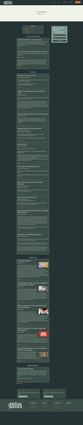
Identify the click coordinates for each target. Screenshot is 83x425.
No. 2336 (23, 324)
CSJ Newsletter (22, 390)
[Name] (59, 35)
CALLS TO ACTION (29, 28)
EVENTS (26, 29)
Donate (78, 2)
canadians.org (20, 47)
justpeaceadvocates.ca (22, 162)
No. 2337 (23, 344)
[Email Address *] (59, 38)
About (59, 2)
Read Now (23, 396)
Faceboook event (21, 140)
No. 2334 (23, 279)
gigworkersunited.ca (21, 252)
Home (54, 2)
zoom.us (19, 110)
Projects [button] (70, 2)
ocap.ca (19, 124)
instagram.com (26, 206)
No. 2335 (23, 301)
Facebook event (20, 193)
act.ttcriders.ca (20, 87)
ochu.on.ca (19, 67)
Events (64, 2)
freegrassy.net (20, 178)
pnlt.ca (19, 380)
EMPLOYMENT (28, 32)
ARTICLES (27, 30)
